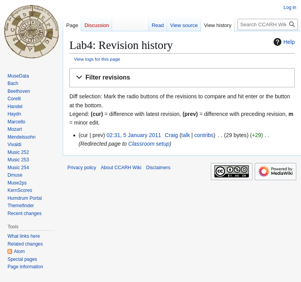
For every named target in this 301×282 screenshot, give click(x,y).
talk (185, 135)
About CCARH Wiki (121, 167)
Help (283, 42)
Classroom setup (148, 144)
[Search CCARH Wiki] (268, 24)
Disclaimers (158, 167)
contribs (204, 135)
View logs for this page (97, 58)
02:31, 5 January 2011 (134, 135)
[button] (182, 77)
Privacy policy (81, 167)
